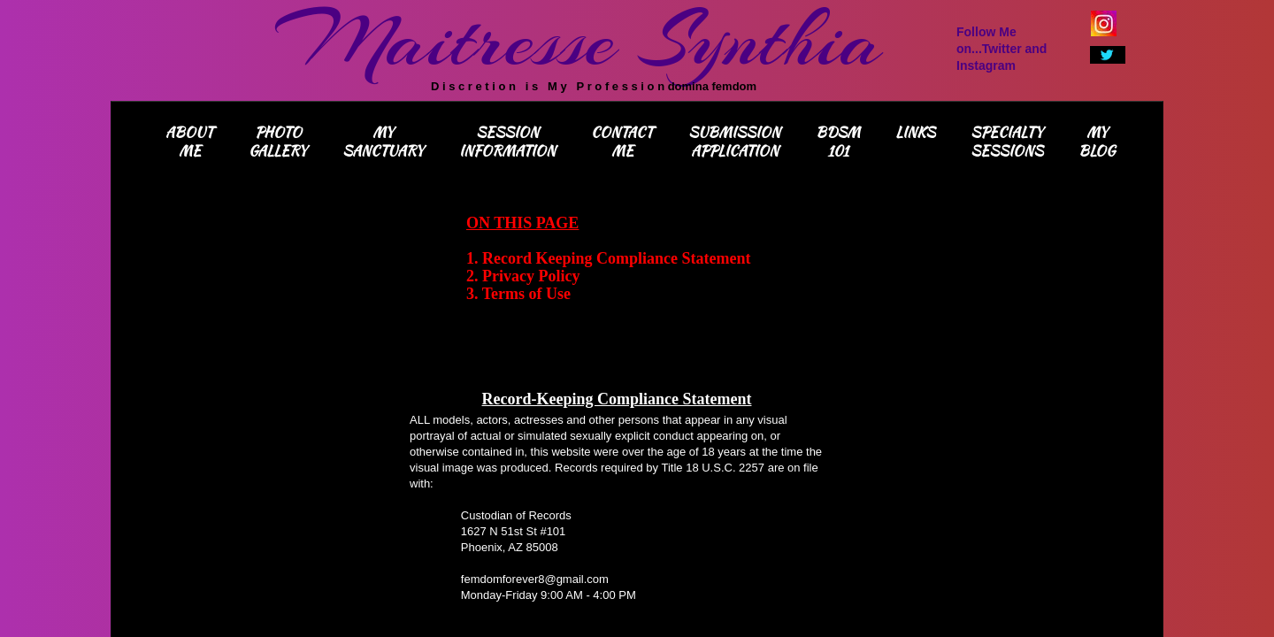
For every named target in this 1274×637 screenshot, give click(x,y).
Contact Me (622, 141)
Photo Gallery (278, 141)
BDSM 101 (838, 141)
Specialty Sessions (1007, 141)
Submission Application (734, 141)
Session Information (507, 141)
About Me (189, 141)
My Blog (1096, 141)
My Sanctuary (383, 141)
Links (915, 132)
